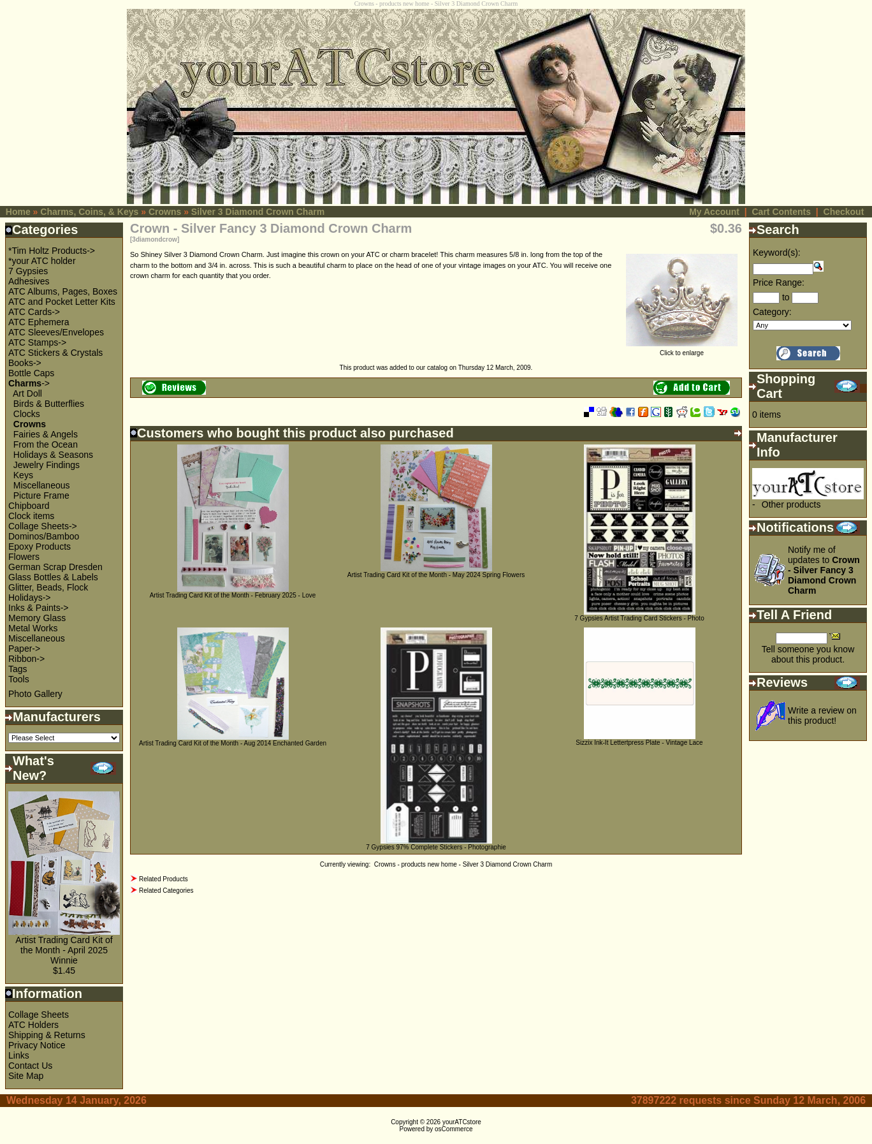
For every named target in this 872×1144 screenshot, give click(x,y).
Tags (17, 669)
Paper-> (24, 648)
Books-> (24, 363)
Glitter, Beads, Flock (48, 587)
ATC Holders (33, 1025)
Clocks (26, 414)
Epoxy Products (39, 546)
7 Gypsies (28, 271)
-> (29, 383)
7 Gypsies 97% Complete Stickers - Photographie (436, 847)
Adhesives (29, 281)
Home (18, 212)
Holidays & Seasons (53, 455)
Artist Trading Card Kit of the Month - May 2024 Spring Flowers (436, 574)
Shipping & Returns (46, 1035)
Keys (23, 475)
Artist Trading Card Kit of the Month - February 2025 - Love (233, 595)
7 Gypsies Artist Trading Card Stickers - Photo (639, 618)
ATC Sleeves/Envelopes (56, 332)
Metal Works (33, 628)
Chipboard (29, 506)
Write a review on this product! (822, 715)
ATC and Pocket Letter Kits (61, 302)
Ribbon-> (26, 659)
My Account (714, 212)
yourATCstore (461, 1122)
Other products (791, 504)
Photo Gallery (35, 694)
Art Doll (27, 393)
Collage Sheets (38, 1014)
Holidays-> (29, 597)
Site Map (25, 1076)
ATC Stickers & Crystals (55, 353)
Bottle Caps (31, 373)
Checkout (844, 212)
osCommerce (453, 1129)
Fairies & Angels (45, 434)
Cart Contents (781, 212)
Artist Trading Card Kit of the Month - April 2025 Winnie (64, 950)
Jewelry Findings (46, 465)
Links (18, 1055)
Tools (18, 679)
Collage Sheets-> (42, 526)
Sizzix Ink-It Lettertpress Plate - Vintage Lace (639, 742)
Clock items (31, 516)
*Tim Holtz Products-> (51, 251)
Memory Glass (37, 618)
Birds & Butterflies (48, 404)
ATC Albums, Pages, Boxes (62, 291)
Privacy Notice (36, 1045)
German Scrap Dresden (55, 567)
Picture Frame (41, 495)
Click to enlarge (682, 350)
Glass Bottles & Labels (53, 577)
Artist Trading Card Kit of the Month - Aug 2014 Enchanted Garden (232, 743)
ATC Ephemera (38, 322)
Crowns (165, 212)
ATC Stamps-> (37, 342)
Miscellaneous (41, 485)
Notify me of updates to (824, 570)
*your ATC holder (42, 261)
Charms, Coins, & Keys (89, 212)
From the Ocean (45, 444)
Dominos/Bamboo (43, 536)
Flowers (24, 557)
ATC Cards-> (34, 312)
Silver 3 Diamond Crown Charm (257, 212)
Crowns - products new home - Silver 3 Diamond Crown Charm (463, 864)
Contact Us (30, 1065)
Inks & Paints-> (38, 608)
